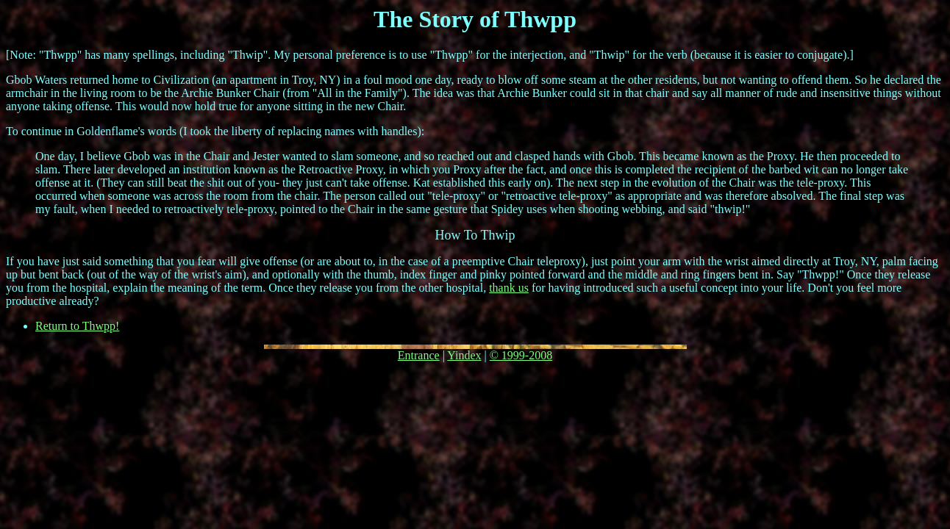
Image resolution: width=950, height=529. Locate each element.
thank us (509, 287)
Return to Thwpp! (77, 326)
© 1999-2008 (521, 355)
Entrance (419, 355)
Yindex (464, 355)
